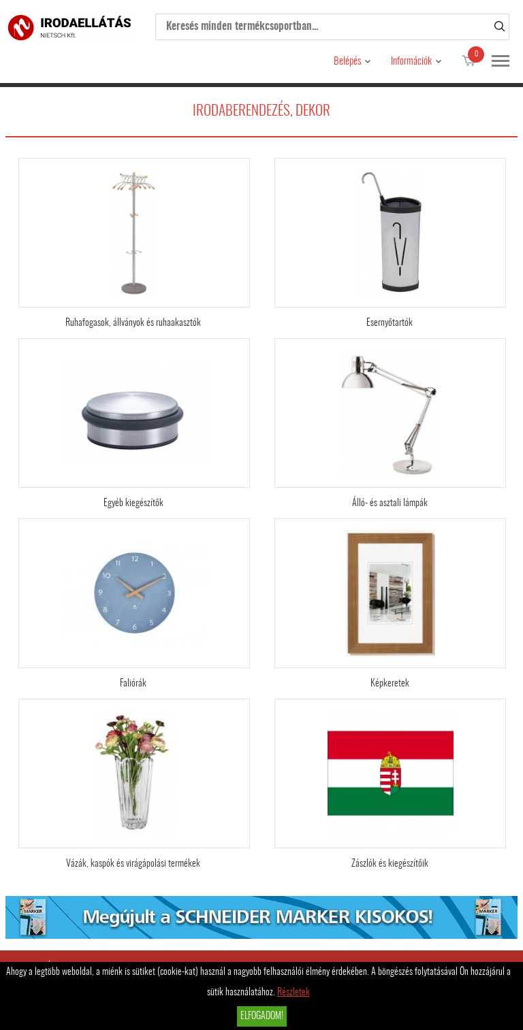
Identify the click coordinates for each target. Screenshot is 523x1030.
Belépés (347, 61)
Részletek (293, 992)
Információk (411, 61)
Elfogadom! (261, 1016)
